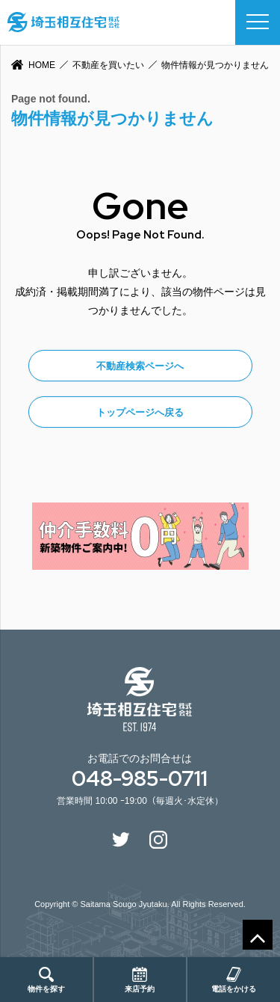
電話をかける (233, 980)
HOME (41, 65)
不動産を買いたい (108, 65)
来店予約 (140, 980)
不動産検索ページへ (140, 366)
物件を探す (46, 980)
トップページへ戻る (140, 412)
